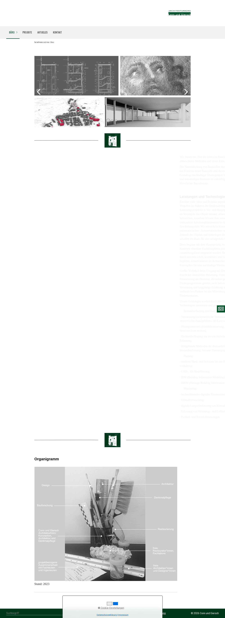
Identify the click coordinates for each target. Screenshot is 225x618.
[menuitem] (13, 32)
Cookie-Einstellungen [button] (111, 607)
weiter (186, 94)
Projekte (27, 32)
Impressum (123, 615)
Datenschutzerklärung (107, 615)
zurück (39, 94)
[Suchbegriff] (43, 613)
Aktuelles (42, 32)
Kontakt (57, 32)
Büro (12, 32)
